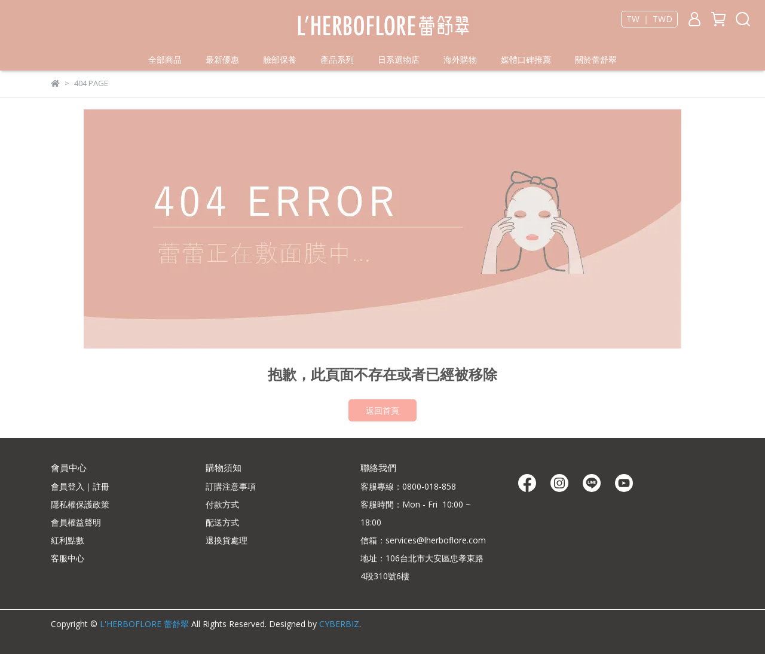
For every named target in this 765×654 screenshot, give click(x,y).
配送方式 (222, 522)
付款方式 (222, 504)
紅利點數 (67, 540)
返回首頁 (382, 410)
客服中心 (67, 558)
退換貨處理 (226, 540)
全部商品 (165, 59)
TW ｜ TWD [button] (649, 19)
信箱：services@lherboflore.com (423, 540)
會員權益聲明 (76, 522)
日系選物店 (399, 59)
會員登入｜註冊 (80, 486)
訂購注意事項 (231, 486)
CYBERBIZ (339, 623)
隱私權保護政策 (80, 504)
